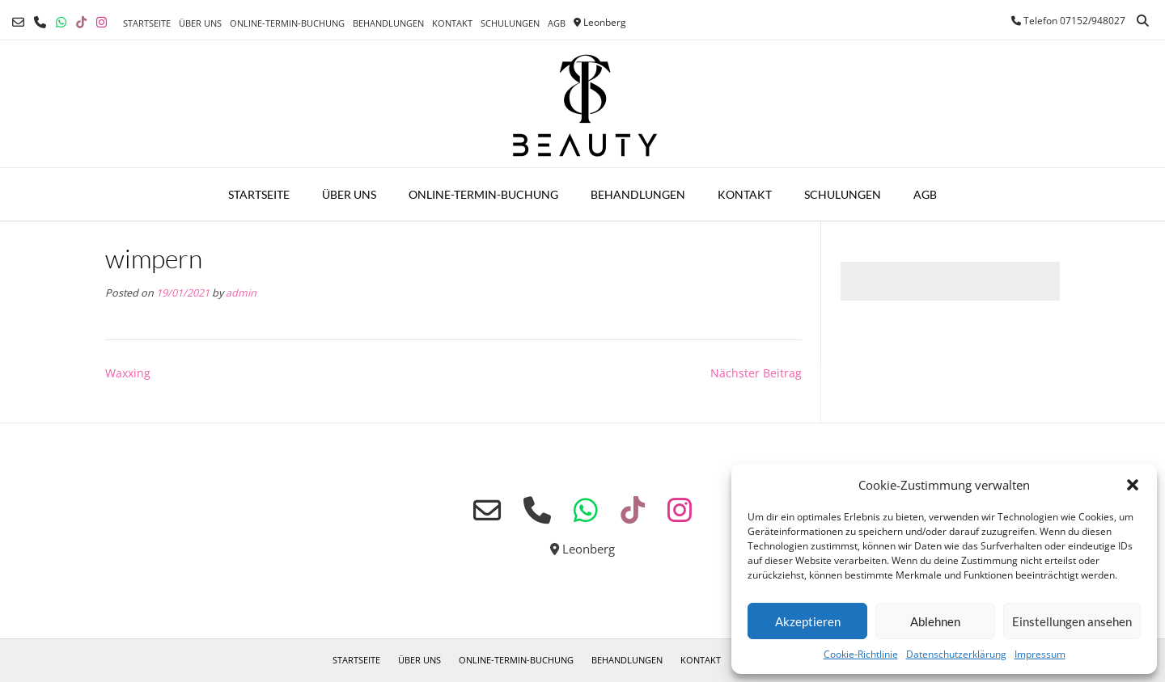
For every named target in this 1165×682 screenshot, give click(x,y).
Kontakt (452, 23)
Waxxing (127, 373)
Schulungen (510, 23)
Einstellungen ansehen (1072, 621)
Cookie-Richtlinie (861, 654)
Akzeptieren (808, 621)
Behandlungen (388, 23)
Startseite (147, 23)
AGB (557, 23)
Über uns (200, 23)
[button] (1133, 485)
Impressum (1040, 654)
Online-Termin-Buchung (287, 23)
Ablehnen (935, 621)
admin (241, 293)
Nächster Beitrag (756, 373)
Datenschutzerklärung (956, 654)
